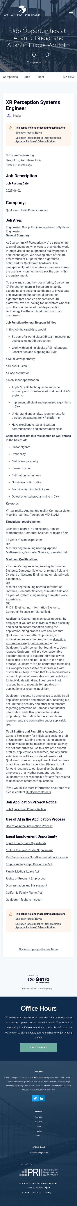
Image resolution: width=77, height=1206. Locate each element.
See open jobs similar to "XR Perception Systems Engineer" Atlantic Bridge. (38, 139)
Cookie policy (45, 988)
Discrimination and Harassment (26, 885)
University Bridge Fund (38, 1152)
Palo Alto (38, 1117)
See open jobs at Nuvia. (28, 132)
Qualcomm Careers (38, 792)
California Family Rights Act (24, 892)
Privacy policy (29, 988)
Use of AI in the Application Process (29, 826)
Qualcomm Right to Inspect (23, 899)
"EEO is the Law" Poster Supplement (29, 850)
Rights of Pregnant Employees (25, 878)
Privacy (48, 1193)
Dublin (38, 1126)
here (55, 647)
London (38, 1122)
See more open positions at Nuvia (38, 949)
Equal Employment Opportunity (26, 843)
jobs (27, 77)
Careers (25, 1193)
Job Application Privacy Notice (26, 809)
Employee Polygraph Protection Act (29, 864)
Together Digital (42, 1188)
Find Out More (38, 1047)
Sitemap (37, 1193)
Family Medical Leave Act (22, 871)
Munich (38, 1131)
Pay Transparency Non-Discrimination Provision (37, 857)
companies (10, 77)
